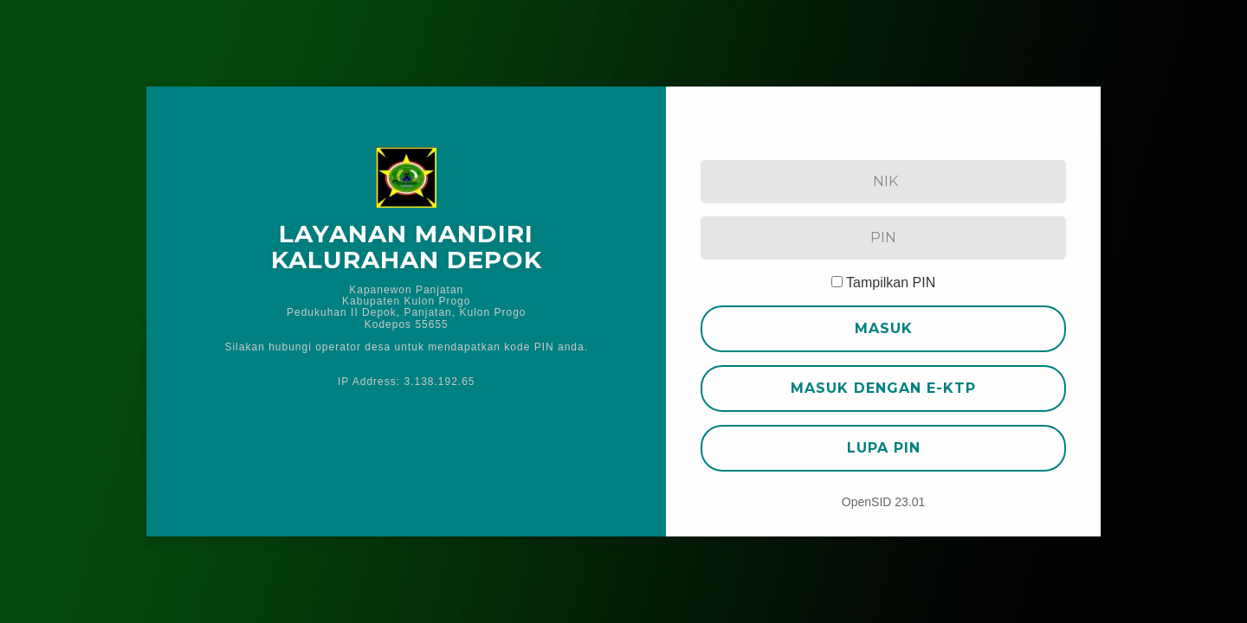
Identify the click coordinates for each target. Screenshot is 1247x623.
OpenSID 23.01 (884, 502)
